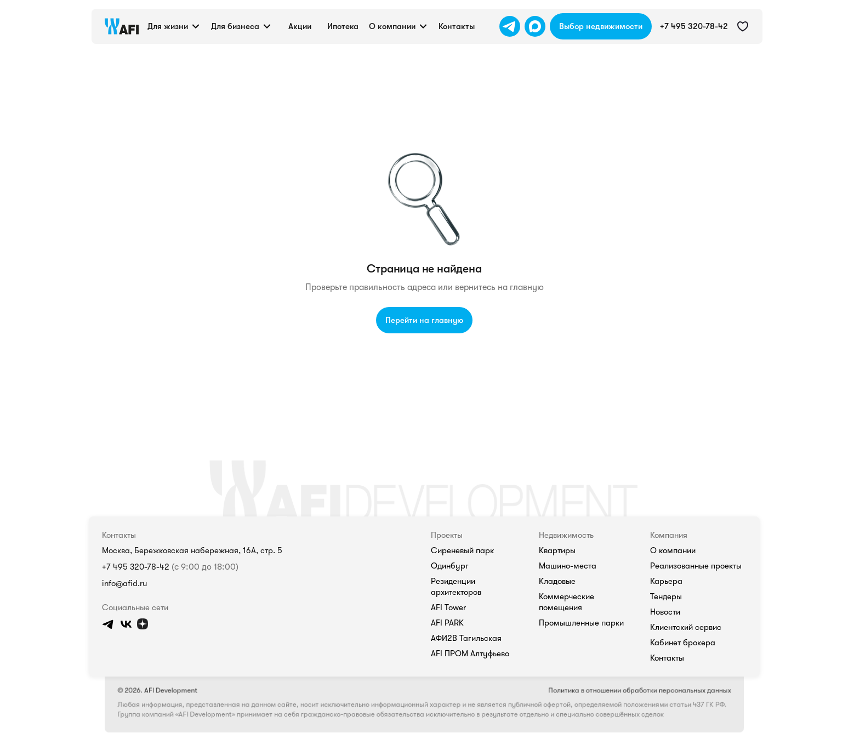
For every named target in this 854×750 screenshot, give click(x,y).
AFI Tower (448, 607)
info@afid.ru (124, 583)
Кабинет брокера (682, 642)
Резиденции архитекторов (456, 586)
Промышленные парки (581, 623)
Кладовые (557, 581)
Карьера (666, 581)
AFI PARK (447, 623)
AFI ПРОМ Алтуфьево (470, 653)
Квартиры (557, 550)
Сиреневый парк (462, 550)
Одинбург (450, 566)
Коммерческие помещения (566, 602)
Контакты (667, 658)
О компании (673, 550)
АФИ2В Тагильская (466, 638)
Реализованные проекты (696, 566)
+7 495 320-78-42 (135, 567)
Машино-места (567, 566)
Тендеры (666, 596)
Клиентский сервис (685, 627)
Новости (665, 612)
